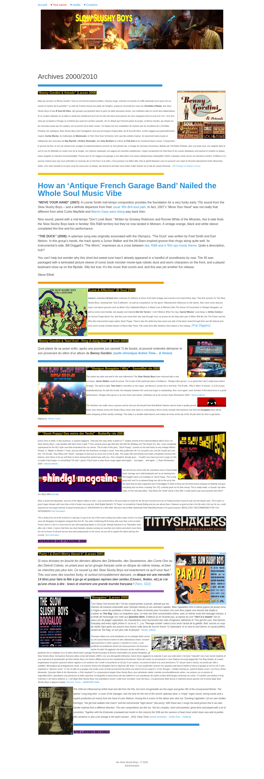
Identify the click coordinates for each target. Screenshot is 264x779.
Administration (132, 765)
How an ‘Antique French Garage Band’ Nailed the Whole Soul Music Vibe (127, 189)
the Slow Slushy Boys (127, 762)
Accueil (42, 4)
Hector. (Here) (148, 630)
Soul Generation (58, 511)
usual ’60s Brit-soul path (129, 207)
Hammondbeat (198, 395)
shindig (55, 494)
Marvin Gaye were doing (108, 211)
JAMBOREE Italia (91, 682)
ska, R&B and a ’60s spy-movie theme (171, 245)
